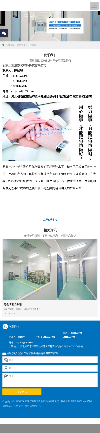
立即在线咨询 (50, 219)
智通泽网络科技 (33, 406)
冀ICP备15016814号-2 (81, 401)
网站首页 (21, 45)
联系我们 (34, 45)
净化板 (15, 166)
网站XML (7, 406)
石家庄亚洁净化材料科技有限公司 (24, 65)
